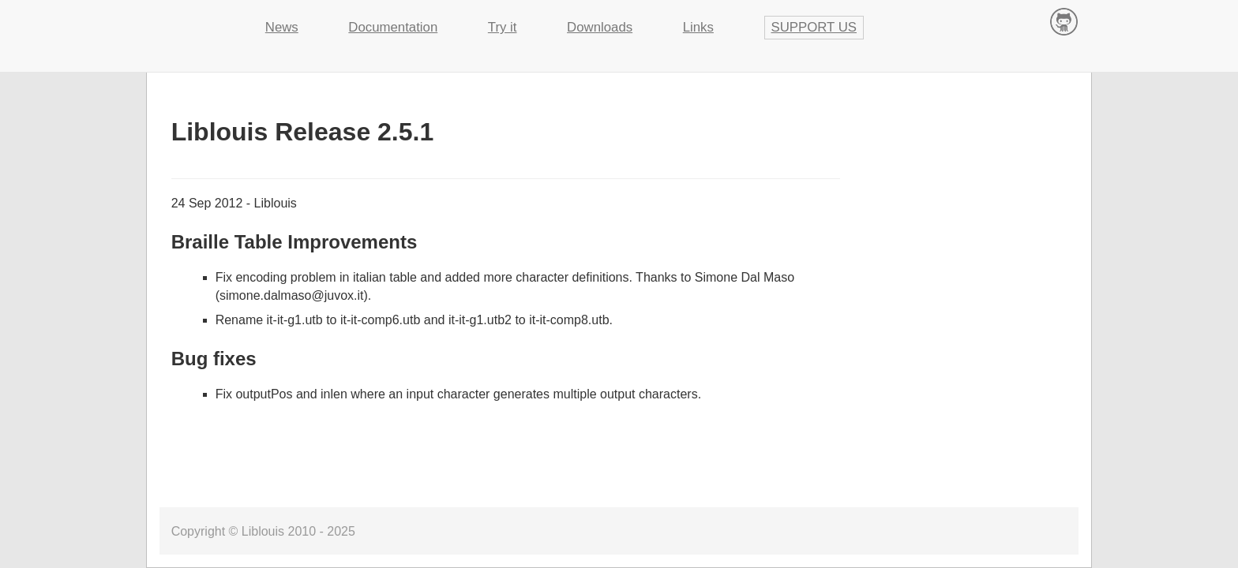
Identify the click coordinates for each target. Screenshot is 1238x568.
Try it (502, 27)
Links (698, 27)
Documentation (392, 27)
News (281, 27)
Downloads (599, 27)
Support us (814, 27)
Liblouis (193, 20)
